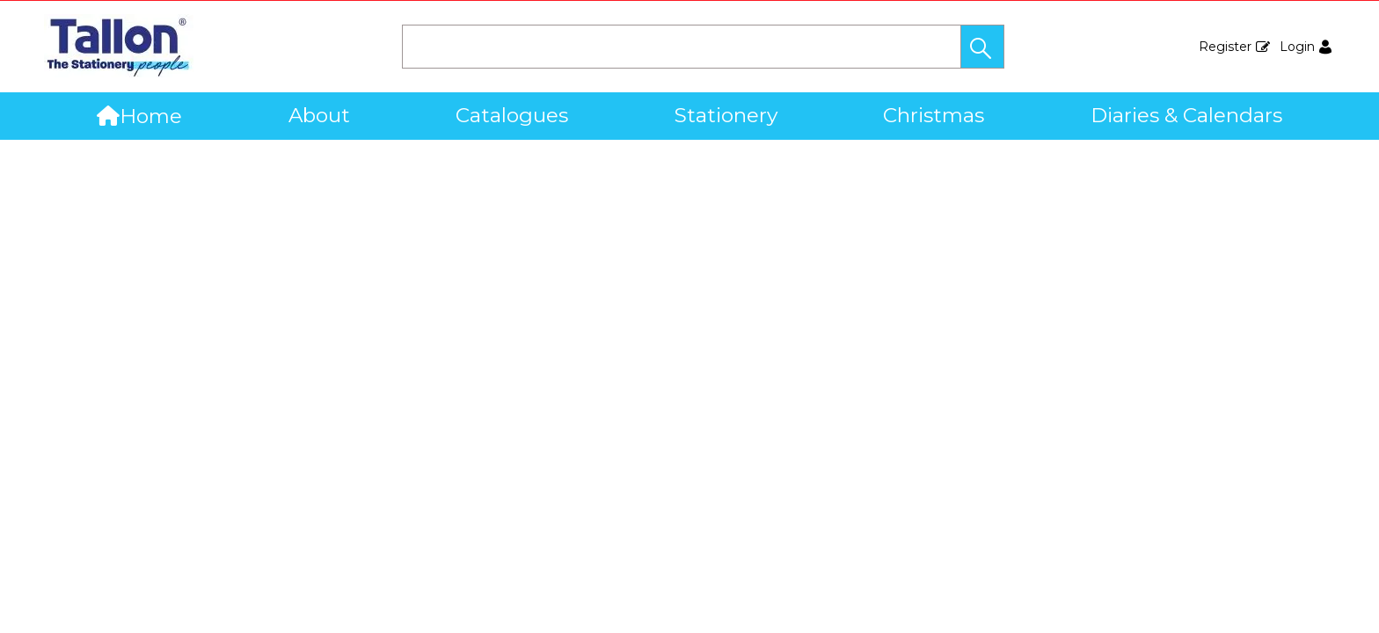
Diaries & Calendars (1186, 115)
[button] (982, 47)
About (319, 115)
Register (1225, 47)
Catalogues (512, 115)
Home (139, 116)
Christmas (933, 115)
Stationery (726, 115)
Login (1297, 47)
